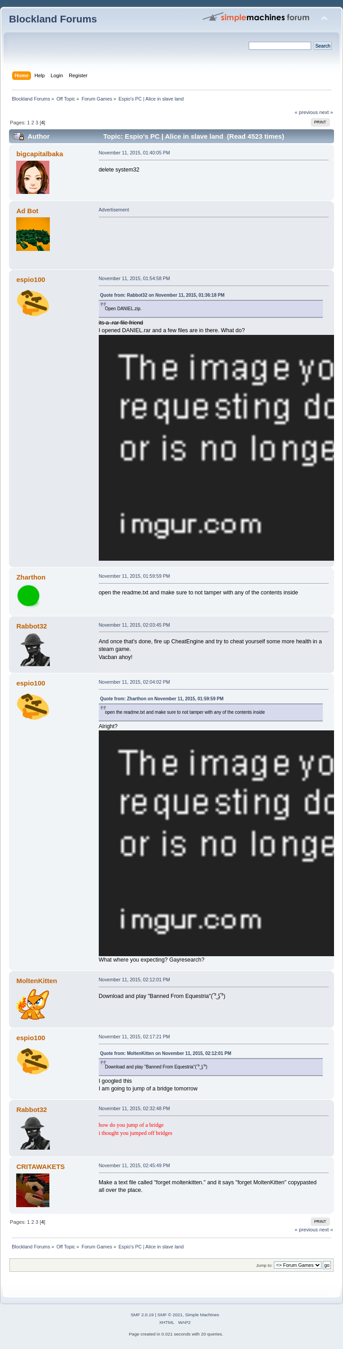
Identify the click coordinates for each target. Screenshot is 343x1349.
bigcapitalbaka (39, 154)
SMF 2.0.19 (142, 1314)
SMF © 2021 (170, 1314)
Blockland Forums (53, 19)
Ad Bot (27, 211)
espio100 (30, 279)
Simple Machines (202, 1314)
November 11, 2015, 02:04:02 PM (134, 682)
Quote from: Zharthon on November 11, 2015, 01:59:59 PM (162, 698)
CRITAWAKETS (40, 1166)
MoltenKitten (36, 980)
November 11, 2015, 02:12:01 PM (134, 979)
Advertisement (114, 209)
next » (326, 112)
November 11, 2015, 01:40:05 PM (134, 152)
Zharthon (30, 577)
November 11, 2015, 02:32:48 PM (134, 1108)
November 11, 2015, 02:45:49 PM (134, 1165)
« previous (306, 112)
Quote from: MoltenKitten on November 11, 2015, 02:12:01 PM (165, 1053)
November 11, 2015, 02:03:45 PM (134, 625)
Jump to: (264, 1265)
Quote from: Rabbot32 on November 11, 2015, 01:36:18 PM (162, 295)
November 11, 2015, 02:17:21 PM (134, 1036)
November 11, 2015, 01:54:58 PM (134, 278)
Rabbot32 (31, 626)
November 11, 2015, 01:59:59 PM (134, 576)
